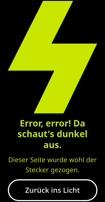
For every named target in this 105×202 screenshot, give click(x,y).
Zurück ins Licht (52, 190)
